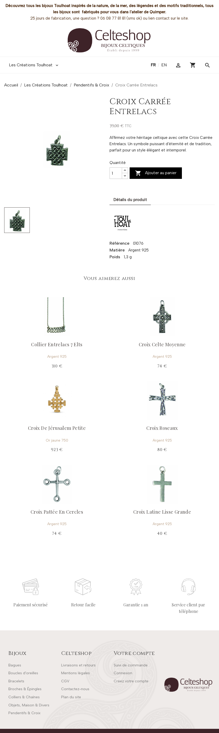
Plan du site (71, 697)
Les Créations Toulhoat (34, 65)
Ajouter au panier (155, 173)
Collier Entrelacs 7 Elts (57, 344)
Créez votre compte (131, 681)
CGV (65, 681)
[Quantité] (116, 173)
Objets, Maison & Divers (28, 705)
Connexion (123, 673)
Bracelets (16, 681)
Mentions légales (75, 673)
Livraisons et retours (78, 665)
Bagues (14, 665)
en (164, 64)
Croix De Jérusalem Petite (57, 428)
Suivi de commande (131, 665)
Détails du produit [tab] (130, 199)
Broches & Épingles (25, 689)
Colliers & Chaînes (24, 697)
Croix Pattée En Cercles (57, 512)
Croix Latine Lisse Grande (162, 512)
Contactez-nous (75, 689)
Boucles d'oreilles (23, 673)
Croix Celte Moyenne (162, 344)
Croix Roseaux (162, 428)
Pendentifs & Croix (24, 713)
